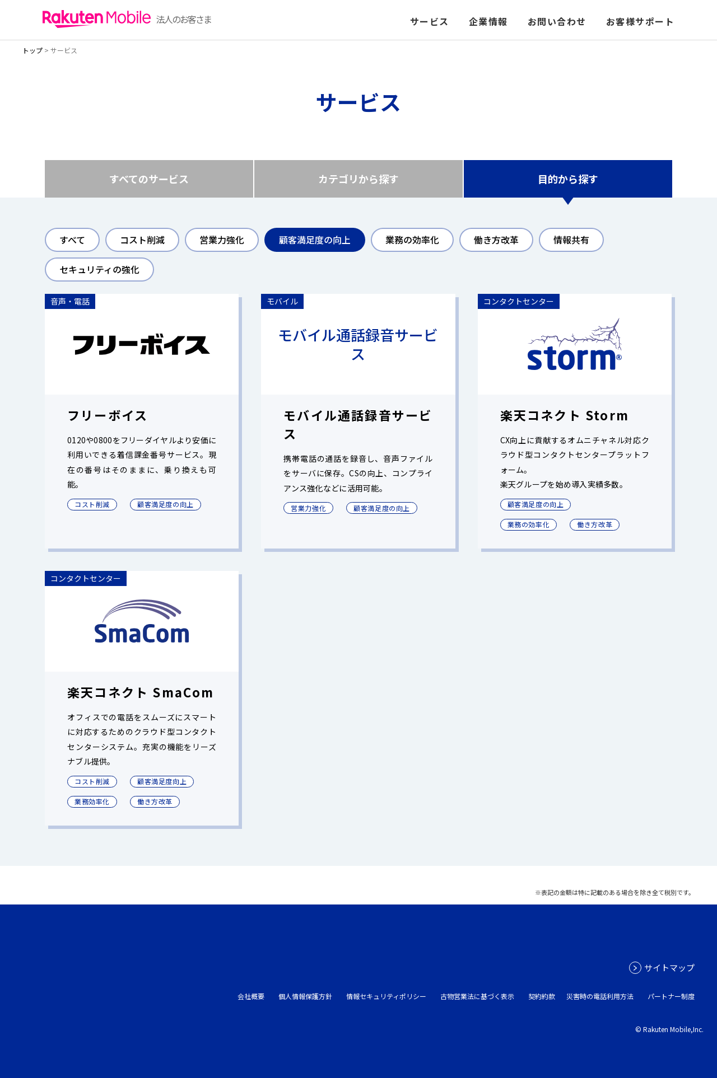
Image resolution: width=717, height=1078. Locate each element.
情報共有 (571, 239)
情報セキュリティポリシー (386, 996)
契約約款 (541, 996)
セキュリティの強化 (99, 269)
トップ (32, 50)
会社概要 (251, 996)
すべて (72, 239)
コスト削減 (142, 239)
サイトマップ (669, 967)
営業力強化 (221, 239)
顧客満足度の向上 (315, 239)
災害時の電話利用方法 (600, 996)
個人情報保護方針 (305, 996)
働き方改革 (496, 239)
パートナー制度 (671, 996)
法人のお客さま (127, 19)
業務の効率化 (412, 239)
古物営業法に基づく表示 (477, 996)
